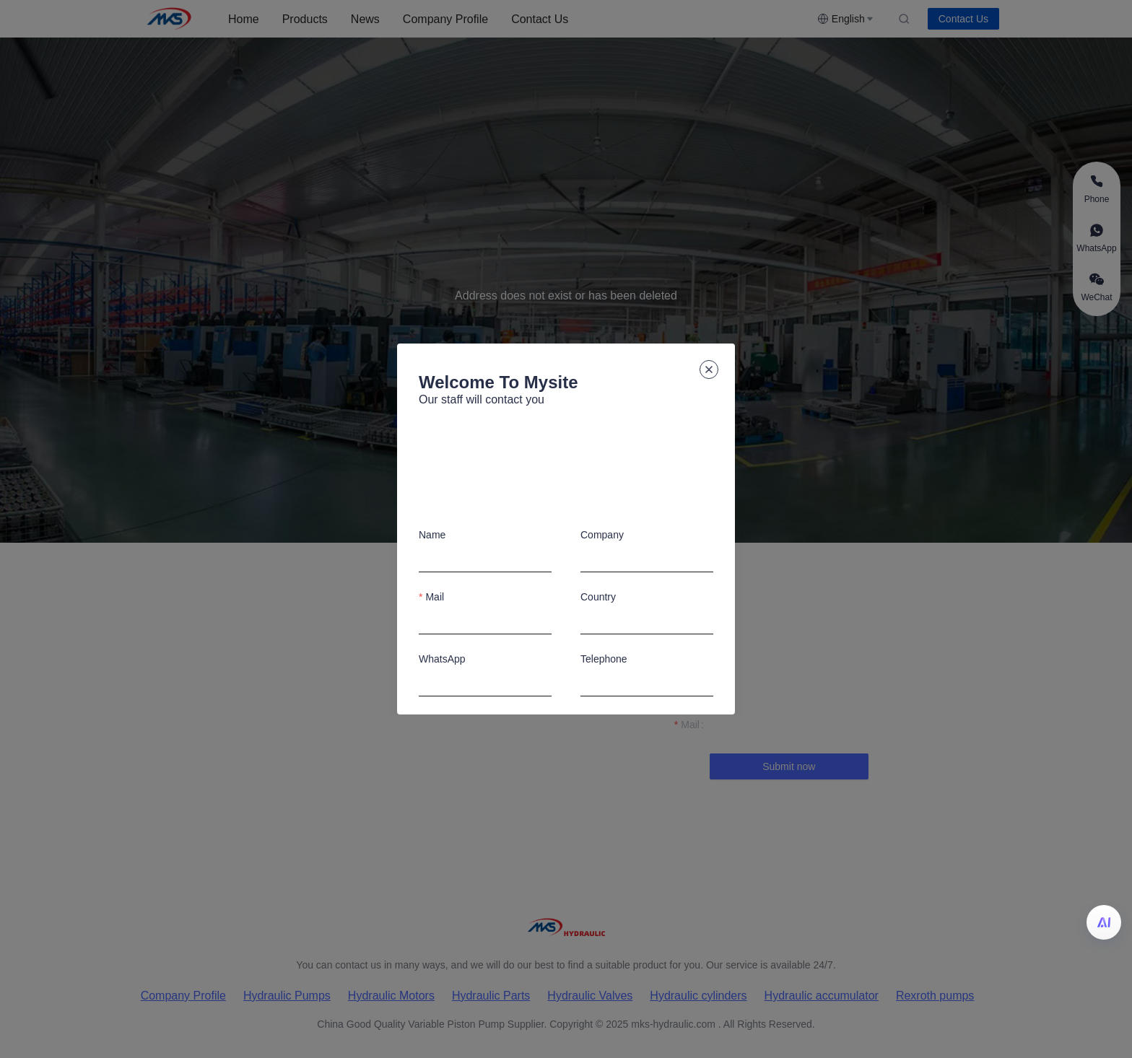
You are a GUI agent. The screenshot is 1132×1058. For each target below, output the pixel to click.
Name (432, 535)
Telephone (603, 659)
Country (598, 597)
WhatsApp (442, 659)
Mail (434, 597)
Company (602, 535)
